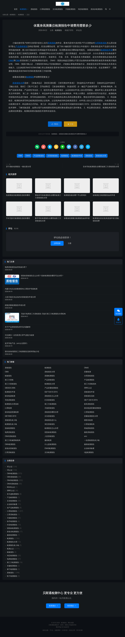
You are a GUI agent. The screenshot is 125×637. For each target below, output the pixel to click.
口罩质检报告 (10, 453)
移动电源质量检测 (12, 413)
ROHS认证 (11, 488)
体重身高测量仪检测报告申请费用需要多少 (63, 26)
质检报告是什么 (51, 421)
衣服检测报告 (12, 567)
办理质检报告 (101, 43)
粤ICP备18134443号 (62, 628)
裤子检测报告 (12, 570)
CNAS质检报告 (10, 437)
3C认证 (9, 467)
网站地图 (71, 623)
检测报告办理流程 (12, 405)
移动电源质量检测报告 (92, 409)
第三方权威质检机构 (12, 441)
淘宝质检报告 (50, 425)
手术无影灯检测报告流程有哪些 (18, 219)
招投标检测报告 (51, 433)
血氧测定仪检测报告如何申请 (104, 196)
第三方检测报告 (51, 405)
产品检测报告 (89, 381)
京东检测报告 (58, 9)
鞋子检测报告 (12, 577)
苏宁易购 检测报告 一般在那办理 (18, 167)
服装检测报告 (89, 445)
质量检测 (87, 373)
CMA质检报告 (12, 478)
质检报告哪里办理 (51, 413)
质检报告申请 (89, 393)
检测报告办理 (50, 385)
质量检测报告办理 (91, 417)
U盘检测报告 (89, 453)
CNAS (11, 61)
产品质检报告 (21, 47)
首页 (15, 9)
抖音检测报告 (12, 525)
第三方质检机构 (90, 385)
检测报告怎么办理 (51, 429)
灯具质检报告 (50, 401)
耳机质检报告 (10, 401)
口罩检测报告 (45, 9)
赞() (55, 125)
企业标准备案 (89, 449)
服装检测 (48, 441)
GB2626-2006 (10, 389)
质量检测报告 (50, 377)
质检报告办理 (18, 84)
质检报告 (34, 9)
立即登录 (57, 244)
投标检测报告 (10, 429)
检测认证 (10, 549)
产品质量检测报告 (51, 389)
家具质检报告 (89, 405)
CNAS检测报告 (50, 449)
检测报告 (62, 4)
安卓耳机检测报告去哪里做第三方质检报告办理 (101, 167)
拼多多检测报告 (97, 9)
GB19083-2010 (10, 417)
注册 (69, 244)
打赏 (70, 125)
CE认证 (9, 471)
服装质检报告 (89, 433)
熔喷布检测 (88, 421)
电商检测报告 (12, 560)
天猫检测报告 (70, 9)
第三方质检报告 (11, 385)
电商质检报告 (10, 433)
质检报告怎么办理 (51, 397)
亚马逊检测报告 (13, 495)
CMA (18, 61)
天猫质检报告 (50, 409)
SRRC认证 (88, 389)
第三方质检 (9, 381)
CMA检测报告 (10, 445)
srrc (85, 437)
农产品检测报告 (13, 508)
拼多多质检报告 (11, 449)
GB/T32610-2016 (51, 393)
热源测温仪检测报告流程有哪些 (18, 196)
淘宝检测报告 (83, 9)
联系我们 (53, 606)
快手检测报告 (12, 522)
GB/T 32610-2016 (91, 401)
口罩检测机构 (89, 425)
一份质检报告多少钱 (91, 441)
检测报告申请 (107, 51)
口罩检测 (8, 409)
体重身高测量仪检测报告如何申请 (77, 219)
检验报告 (8, 377)
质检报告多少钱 (11, 421)
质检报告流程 (89, 397)
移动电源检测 (10, 397)
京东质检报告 (50, 417)
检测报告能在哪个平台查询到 (75, 196)
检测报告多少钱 (11, 425)
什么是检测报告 (51, 445)
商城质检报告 (89, 429)
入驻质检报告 (50, 437)
